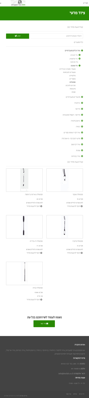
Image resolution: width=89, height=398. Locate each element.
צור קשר (44, 323)
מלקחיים (72, 76)
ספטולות (72, 82)
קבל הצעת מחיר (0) (75, 27)
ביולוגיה (77, 103)
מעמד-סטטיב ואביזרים (68, 69)
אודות (75, 394)
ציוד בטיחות (75, 156)
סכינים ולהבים (71, 85)
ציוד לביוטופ (75, 144)
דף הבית (81, 394)
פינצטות (73, 89)
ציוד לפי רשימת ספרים (72, 133)
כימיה (78, 127)
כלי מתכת (74, 66)
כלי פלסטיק (74, 59)
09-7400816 (75, 369)
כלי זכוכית (74, 55)
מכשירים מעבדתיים (73, 97)
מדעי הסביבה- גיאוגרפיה (71, 139)
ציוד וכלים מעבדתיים (72, 51)
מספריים (72, 79)
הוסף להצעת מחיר (34, 206)
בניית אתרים (23, 395)
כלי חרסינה (74, 62)
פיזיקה (77, 109)
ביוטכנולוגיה (75, 121)
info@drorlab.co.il (65, 374)
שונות (74, 92)
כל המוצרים (78, 42)
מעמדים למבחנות (69, 72)
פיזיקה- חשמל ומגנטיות (71, 115)
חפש (18, 36)
